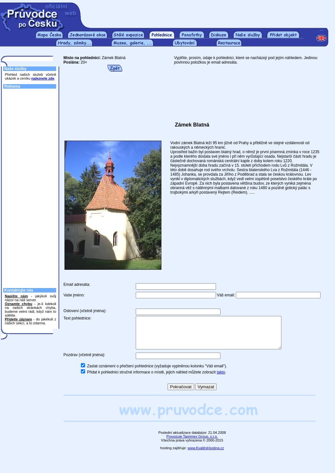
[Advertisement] (208, 12)
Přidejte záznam (18, 319)
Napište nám (16, 296)
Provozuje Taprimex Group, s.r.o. (192, 443)
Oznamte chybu (18, 304)
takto (221, 379)
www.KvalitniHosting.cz (206, 455)
